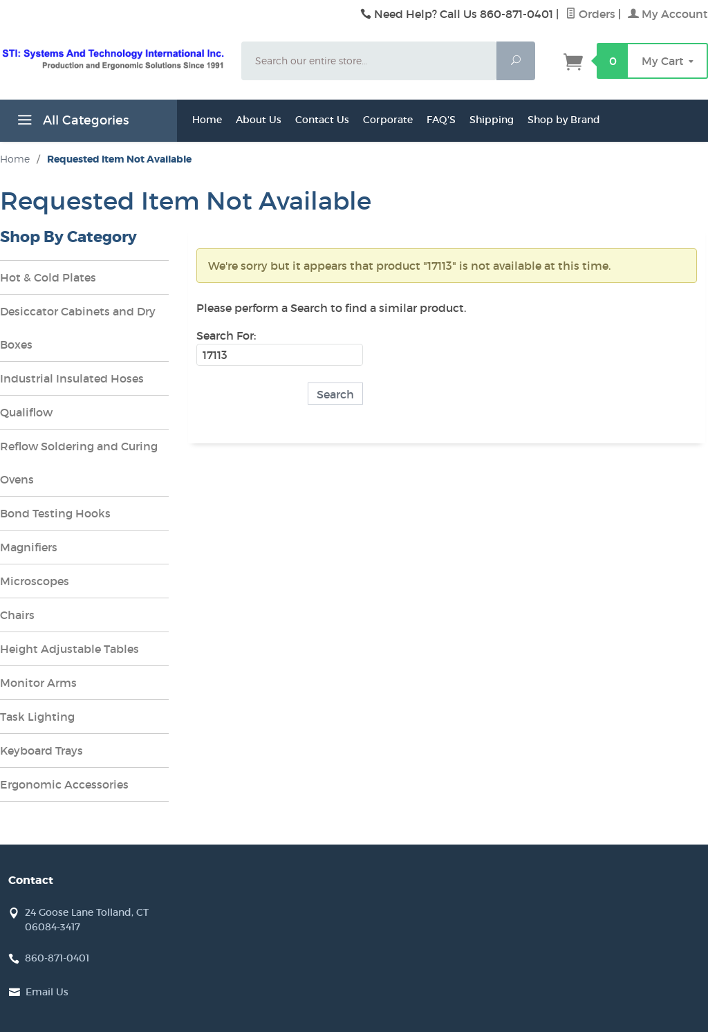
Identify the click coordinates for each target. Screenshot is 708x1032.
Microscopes (34, 581)
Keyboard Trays (41, 750)
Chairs (17, 615)
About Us (258, 119)
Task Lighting (37, 717)
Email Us (47, 992)
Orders (590, 14)
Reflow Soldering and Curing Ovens (79, 462)
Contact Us (322, 119)
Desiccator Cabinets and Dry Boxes (78, 327)
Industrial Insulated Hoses (72, 378)
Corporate (388, 119)
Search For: (226, 335)
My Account (668, 14)
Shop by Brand (564, 119)
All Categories (71, 122)
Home (207, 119)
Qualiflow (26, 412)
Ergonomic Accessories (64, 784)
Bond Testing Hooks (55, 513)
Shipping (491, 119)
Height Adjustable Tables (69, 649)
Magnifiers (28, 547)
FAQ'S (441, 119)
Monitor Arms (38, 683)
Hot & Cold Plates (48, 277)
